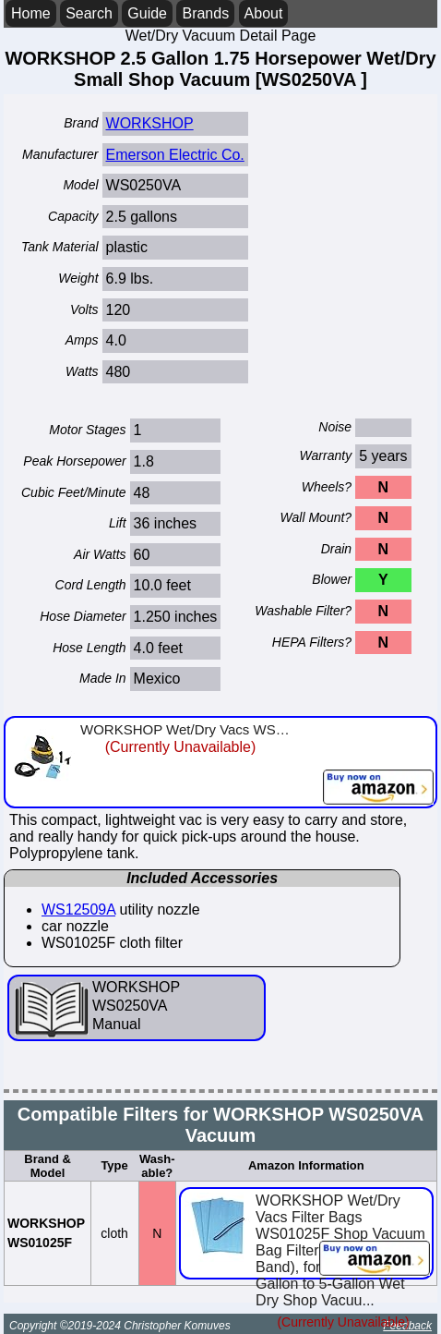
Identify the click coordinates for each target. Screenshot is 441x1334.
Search (89, 13)
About (263, 13)
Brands (205, 13)
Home (31, 13)
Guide (147, 13)
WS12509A (78, 909)
